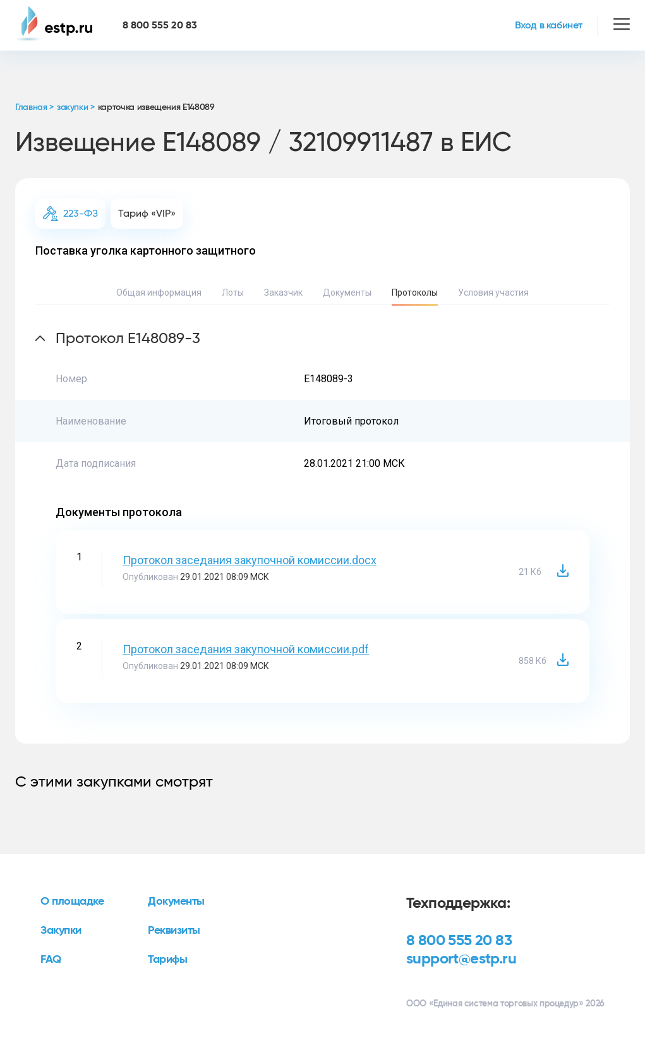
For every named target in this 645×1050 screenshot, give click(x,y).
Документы (347, 292)
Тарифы (167, 959)
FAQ (50, 959)
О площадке (72, 901)
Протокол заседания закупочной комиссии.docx (250, 560)
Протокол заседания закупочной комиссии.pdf (246, 649)
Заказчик (283, 292)
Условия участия (493, 292)
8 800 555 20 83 (459, 940)
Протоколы (415, 292)
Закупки (60, 930)
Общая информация (159, 292)
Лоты (233, 292)
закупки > (76, 107)
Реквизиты (174, 930)
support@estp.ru (461, 959)
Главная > (34, 107)
